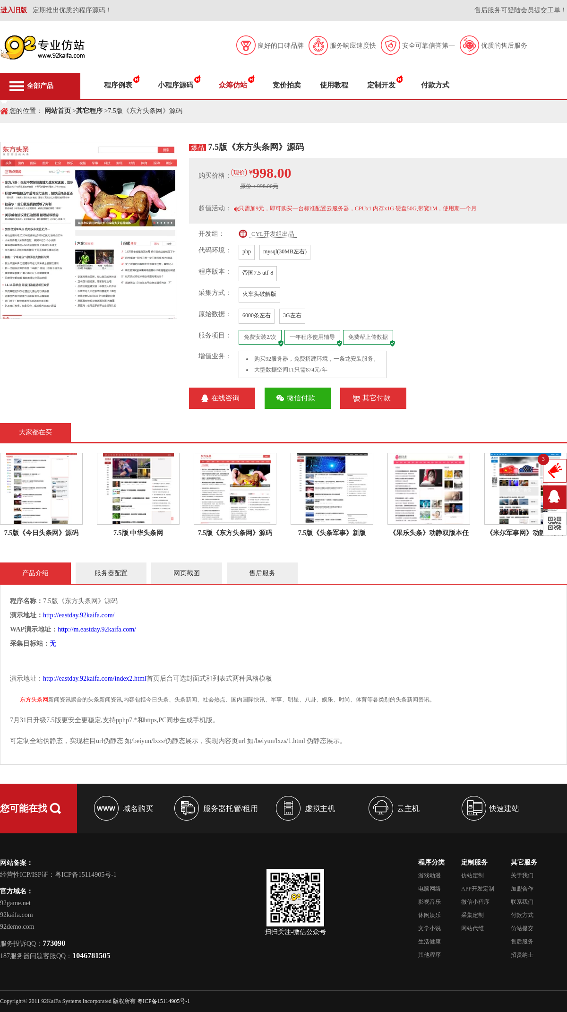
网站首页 (57, 110)
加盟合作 (522, 888)
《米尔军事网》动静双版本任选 (526, 533)
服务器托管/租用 (230, 808)
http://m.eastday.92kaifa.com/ (97, 629)
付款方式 (435, 85)
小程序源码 (175, 85)
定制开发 (381, 85)
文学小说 (429, 928)
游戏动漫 (429, 875)
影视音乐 (429, 902)
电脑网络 (429, 888)
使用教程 (334, 85)
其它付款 (376, 398)
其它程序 (89, 110)
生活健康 (429, 941)
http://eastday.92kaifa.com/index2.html (94, 678)
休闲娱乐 (429, 915)
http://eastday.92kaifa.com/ (79, 615)
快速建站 (504, 808)
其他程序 (429, 954)
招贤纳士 (522, 954)
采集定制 (472, 915)
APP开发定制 (477, 888)
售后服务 (522, 941)
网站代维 (472, 928)
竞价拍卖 (287, 85)
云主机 (408, 808)
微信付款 (301, 398)
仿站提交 (522, 928)
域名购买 (138, 808)
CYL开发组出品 (272, 233)
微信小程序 (475, 902)
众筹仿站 (233, 85)
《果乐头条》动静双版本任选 (429, 533)
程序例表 (118, 85)
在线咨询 (225, 398)
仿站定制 (472, 875)
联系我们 (522, 902)
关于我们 (522, 875)
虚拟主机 (320, 808)
